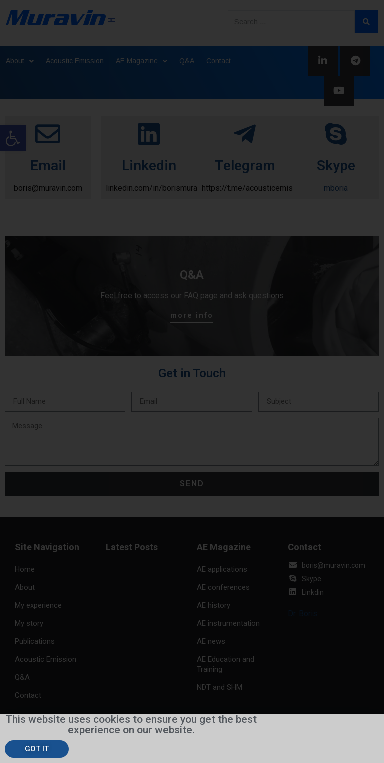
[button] (37, 749)
